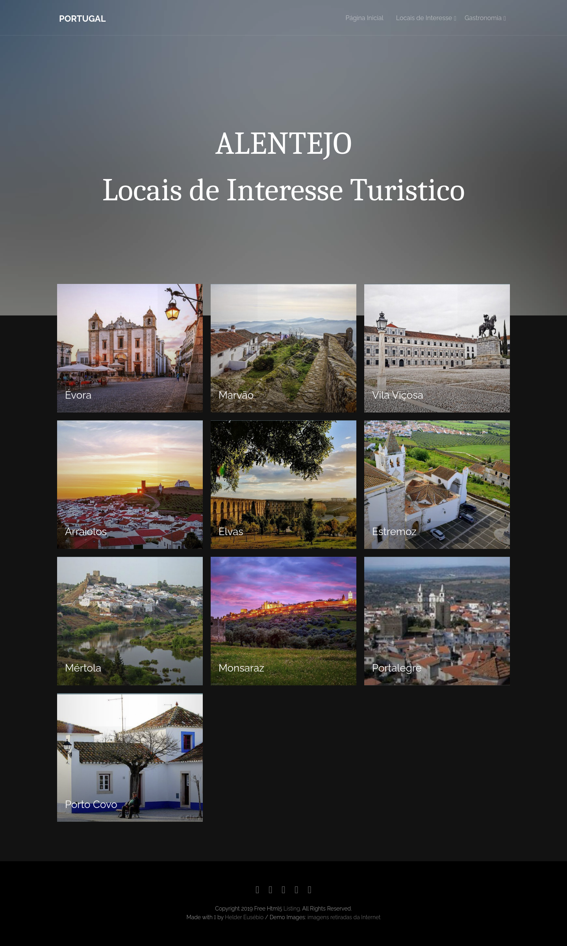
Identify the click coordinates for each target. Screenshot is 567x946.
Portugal (82, 18)
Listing (292, 908)
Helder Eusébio (244, 917)
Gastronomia (483, 18)
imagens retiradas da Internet (344, 917)
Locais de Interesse (424, 18)
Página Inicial (365, 18)
